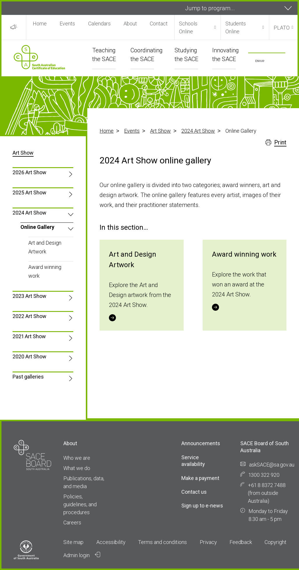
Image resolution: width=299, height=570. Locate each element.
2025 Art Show (29, 192)
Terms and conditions (162, 542)
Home (40, 23)
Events (67, 23)
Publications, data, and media (83, 482)
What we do (76, 468)
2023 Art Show (29, 296)
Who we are (76, 458)
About (130, 23)
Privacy (208, 542)
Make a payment (200, 478)
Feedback (241, 542)
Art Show (160, 131)
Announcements (200, 443)
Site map (73, 542)
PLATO (282, 28)
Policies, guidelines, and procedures (80, 504)
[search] (259, 61)
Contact (159, 23)
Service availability (193, 460)
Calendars (99, 23)
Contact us (194, 492)
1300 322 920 (263, 475)
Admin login (81, 555)
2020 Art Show (29, 356)
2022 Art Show (29, 316)
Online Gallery (37, 227)
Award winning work (44, 271)
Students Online (235, 27)
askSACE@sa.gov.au (271, 465)
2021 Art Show (29, 336)
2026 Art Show (29, 172)
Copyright (275, 542)
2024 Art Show (198, 131)
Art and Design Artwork (44, 247)
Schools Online (188, 27)
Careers (72, 522)
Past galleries (28, 377)
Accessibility (111, 542)
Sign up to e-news (202, 505)
